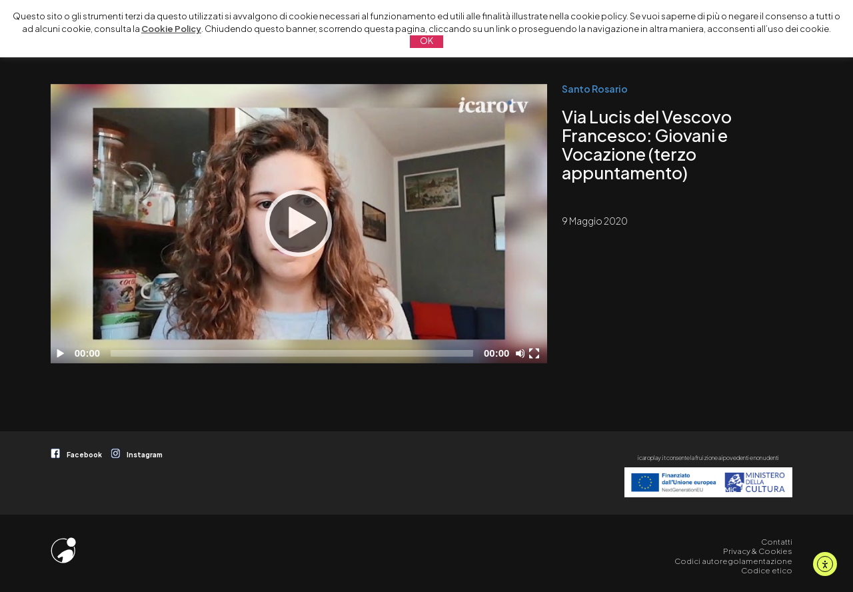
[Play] (298, 223)
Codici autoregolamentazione (733, 561)
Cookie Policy (171, 28)
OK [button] (426, 40)
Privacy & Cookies (757, 551)
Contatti (776, 542)
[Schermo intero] (535, 353)
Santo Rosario (595, 89)
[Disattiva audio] (522, 353)
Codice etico (766, 570)
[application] (299, 223)
